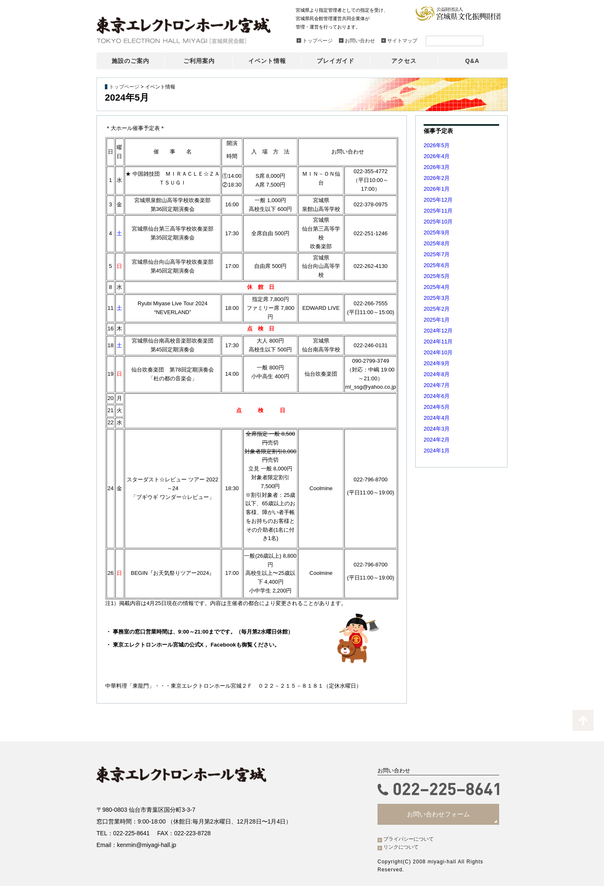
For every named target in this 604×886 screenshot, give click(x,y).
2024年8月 (437, 374)
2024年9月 (437, 363)
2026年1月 (437, 189)
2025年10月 (438, 221)
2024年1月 (437, 450)
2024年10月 (438, 352)
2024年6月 (437, 396)
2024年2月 (437, 440)
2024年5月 (437, 407)
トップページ (124, 87)
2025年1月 (437, 320)
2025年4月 (437, 287)
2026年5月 (437, 145)
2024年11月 (438, 341)
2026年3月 (437, 167)
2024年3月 (437, 429)
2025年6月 (437, 265)
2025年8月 (437, 243)
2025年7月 (437, 254)
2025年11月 (438, 211)
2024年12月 (438, 330)
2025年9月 (437, 232)
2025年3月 (437, 298)
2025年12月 (438, 200)
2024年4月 (437, 418)
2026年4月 (437, 156)
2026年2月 (437, 178)
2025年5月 (437, 276)
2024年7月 (437, 385)
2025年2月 (437, 309)
